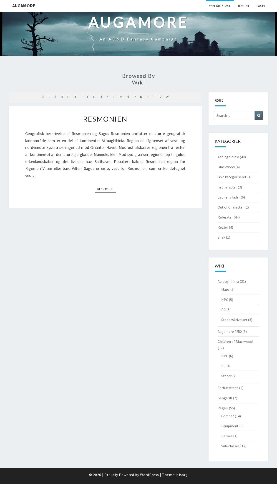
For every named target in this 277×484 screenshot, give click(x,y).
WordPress (149, 474)
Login (261, 6)
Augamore (23, 5)
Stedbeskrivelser (234, 319)
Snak (221, 237)
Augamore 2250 (230, 331)
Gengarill (225, 398)
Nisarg (182, 474)
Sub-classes (230, 446)
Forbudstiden (228, 387)
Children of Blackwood (235, 341)
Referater (225, 217)
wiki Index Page (220, 6)
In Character (227, 187)
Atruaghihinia (228, 157)
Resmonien (105, 119)
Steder (226, 376)
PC (223, 309)
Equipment (230, 426)
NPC (224, 299)
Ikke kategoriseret (232, 177)
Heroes (226, 436)
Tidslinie (244, 6)
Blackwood (226, 167)
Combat (227, 416)
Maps (225, 289)
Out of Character (231, 207)
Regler (223, 227)
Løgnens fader (229, 197)
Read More (106, 188)
